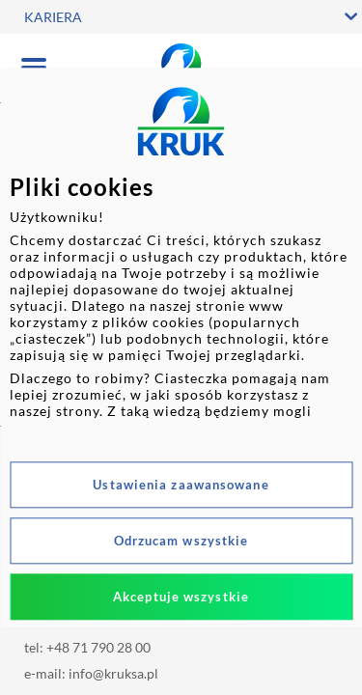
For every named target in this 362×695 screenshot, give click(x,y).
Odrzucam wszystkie (181, 541)
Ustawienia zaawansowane (180, 485)
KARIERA (53, 17)
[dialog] (181, 347)
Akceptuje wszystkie (181, 597)
